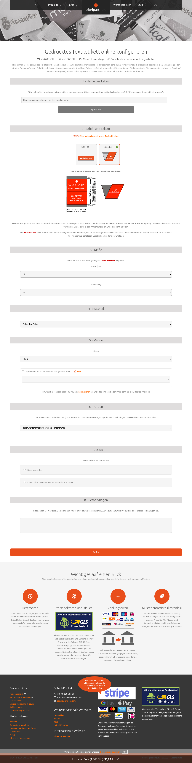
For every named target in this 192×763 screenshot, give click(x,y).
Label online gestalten (20, 710)
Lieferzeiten (15, 700)
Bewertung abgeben (19, 725)
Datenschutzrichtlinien (110, 752)
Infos (71, 4)
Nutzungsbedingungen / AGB (23, 728)
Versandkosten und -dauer (22, 704)
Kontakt (13, 721)
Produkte (53, 4)
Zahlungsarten (16, 707)
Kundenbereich (17, 694)
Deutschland (59, 715)
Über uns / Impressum (20, 738)
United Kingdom (61, 725)
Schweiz (57, 718)
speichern (96, 109)
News (12, 735)
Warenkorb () (122, 4)
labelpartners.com (62, 736)
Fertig (96, 552)
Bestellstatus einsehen (20, 697)
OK (124, 752)
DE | (156, 4)
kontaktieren (84, 392)
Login (141, 4)
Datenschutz (15, 731)
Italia (56, 722)
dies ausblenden (95, 688)
